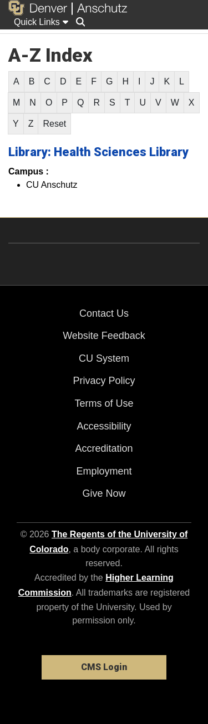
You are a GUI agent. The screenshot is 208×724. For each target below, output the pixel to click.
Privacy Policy (104, 380)
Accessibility (104, 426)
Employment (103, 471)
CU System (104, 358)
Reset (54, 123)
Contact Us (104, 313)
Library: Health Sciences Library (98, 152)
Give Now (103, 493)
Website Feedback (104, 335)
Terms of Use (103, 403)
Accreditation (104, 448)
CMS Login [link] (104, 667)
